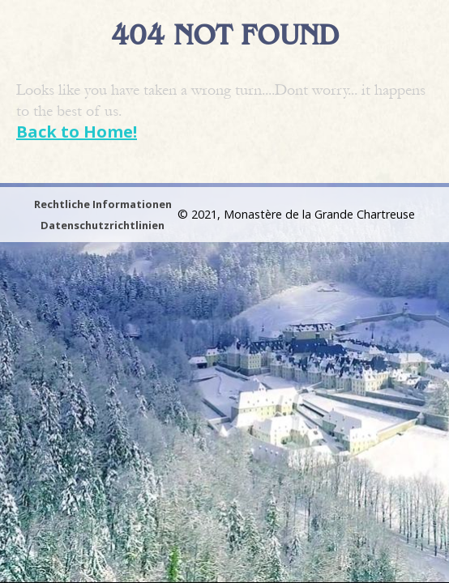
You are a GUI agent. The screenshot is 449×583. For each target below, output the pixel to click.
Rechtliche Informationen (103, 204)
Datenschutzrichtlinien (103, 225)
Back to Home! (76, 132)
